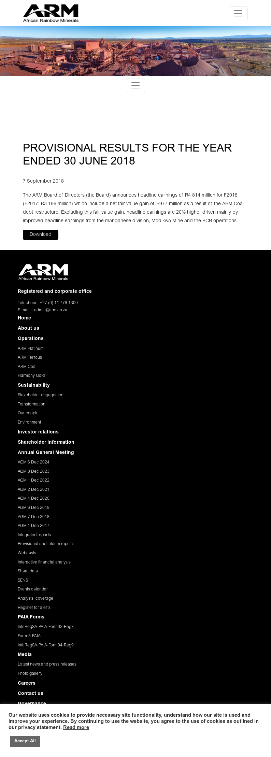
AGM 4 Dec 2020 (33, 499)
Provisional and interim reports (46, 544)
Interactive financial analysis (44, 562)
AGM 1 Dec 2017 (33, 526)
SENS (23, 581)
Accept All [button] (25, 741)
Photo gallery (30, 674)
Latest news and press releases (47, 664)
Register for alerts (34, 608)
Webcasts (27, 553)
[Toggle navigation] (238, 13)
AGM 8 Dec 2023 (33, 472)
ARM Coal (27, 367)
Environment (29, 422)
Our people (28, 413)
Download (41, 234)
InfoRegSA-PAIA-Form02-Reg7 (46, 627)
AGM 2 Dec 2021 (33, 490)
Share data (28, 571)
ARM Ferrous (30, 358)
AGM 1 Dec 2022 (33, 481)
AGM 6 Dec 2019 (33, 508)
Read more (76, 727)
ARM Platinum (31, 349)
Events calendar (33, 589)
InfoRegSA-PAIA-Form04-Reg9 (46, 645)
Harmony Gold (31, 376)
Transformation (31, 404)
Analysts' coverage (35, 599)
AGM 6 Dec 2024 (33, 462)
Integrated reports (34, 535)
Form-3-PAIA (29, 636)
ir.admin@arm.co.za (49, 310)
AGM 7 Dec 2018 (33, 517)
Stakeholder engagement (41, 395)
